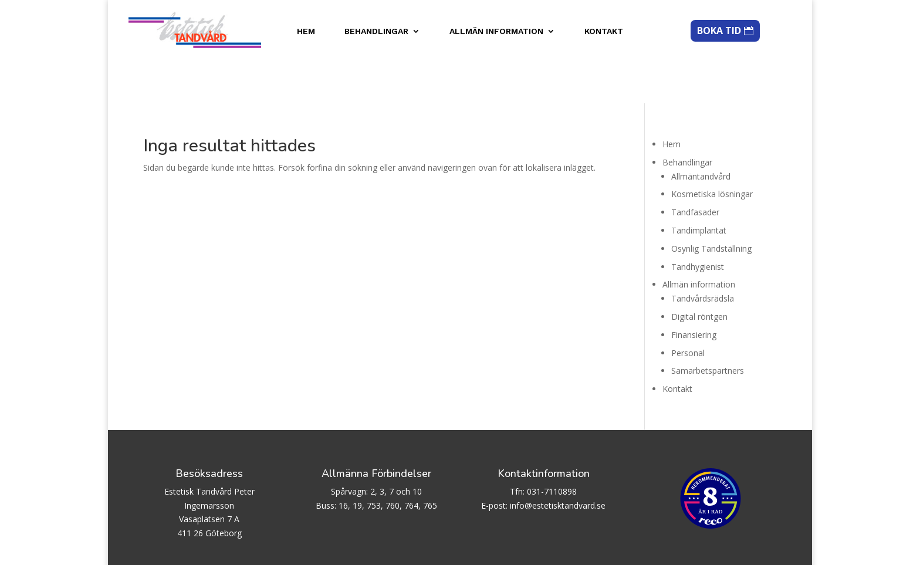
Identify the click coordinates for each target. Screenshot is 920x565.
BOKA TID (719, 30)
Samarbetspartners (707, 329)
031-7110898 (552, 449)
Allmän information (496, 31)
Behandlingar (376, 31)
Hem (306, 31)
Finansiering (693, 293)
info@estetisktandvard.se (558, 463)
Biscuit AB (205, 549)
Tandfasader (695, 171)
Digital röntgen (699, 274)
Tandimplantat (698, 188)
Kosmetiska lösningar (712, 152)
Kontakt (603, 31)
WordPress (303, 549)
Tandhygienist (697, 225)
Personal (688, 311)
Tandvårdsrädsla (702, 257)
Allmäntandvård (700, 134)
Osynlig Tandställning (711, 206)
